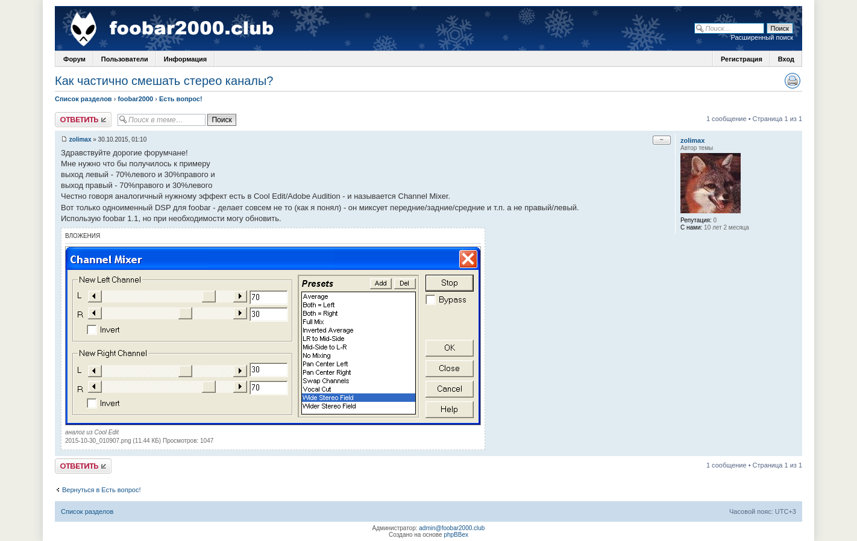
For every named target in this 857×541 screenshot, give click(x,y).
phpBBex (456, 534)
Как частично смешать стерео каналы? (164, 80)
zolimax (80, 139)
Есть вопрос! (180, 98)
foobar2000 (135, 98)
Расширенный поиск (761, 37)
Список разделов (83, 98)
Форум (74, 59)
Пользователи (124, 59)
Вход (786, 59)
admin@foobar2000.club (452, 528)
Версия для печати (792, 81)
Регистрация (741, 59)
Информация (185, 59)
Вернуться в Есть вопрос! (101, 489)
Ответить (83, 119)
